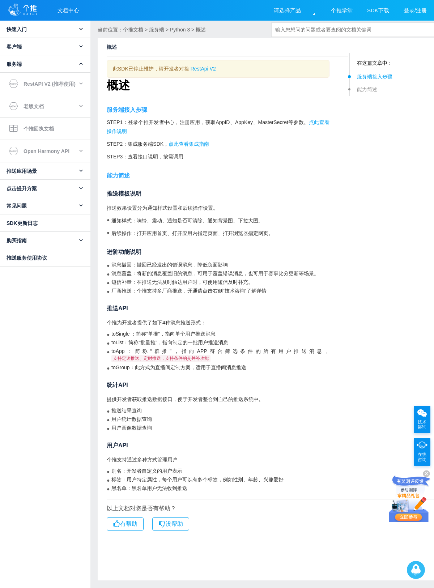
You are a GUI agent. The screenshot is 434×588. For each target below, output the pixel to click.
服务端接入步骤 (374, 77)
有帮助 (125, 524)
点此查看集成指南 (189, 144)
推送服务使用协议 (27, 258)
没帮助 (170, 524)
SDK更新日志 (22, 223)
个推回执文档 (31, 129)
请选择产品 (287, 10)
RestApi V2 (203, 69)
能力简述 (367, 89)
